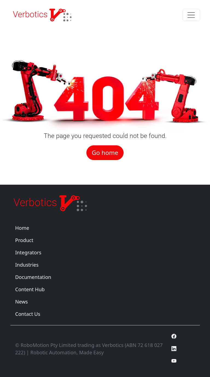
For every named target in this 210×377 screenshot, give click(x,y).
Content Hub (30, 289)
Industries (27, 264)
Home (22, 228)
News (21, 301)
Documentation (33, 277)
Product (24, 240)
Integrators (28, 252)
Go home (105, 152)
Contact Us (27, 314)
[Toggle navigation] (191, 15)
